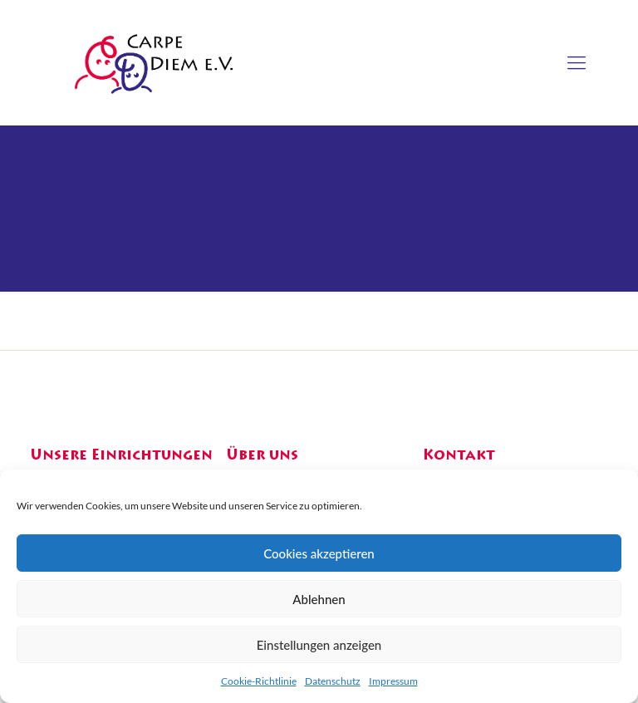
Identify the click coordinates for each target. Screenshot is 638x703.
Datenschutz (333, 681)
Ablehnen (318, 599)
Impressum (393, 681)
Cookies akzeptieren (319, 553)
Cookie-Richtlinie (259, 681)
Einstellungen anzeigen (319, 644)
